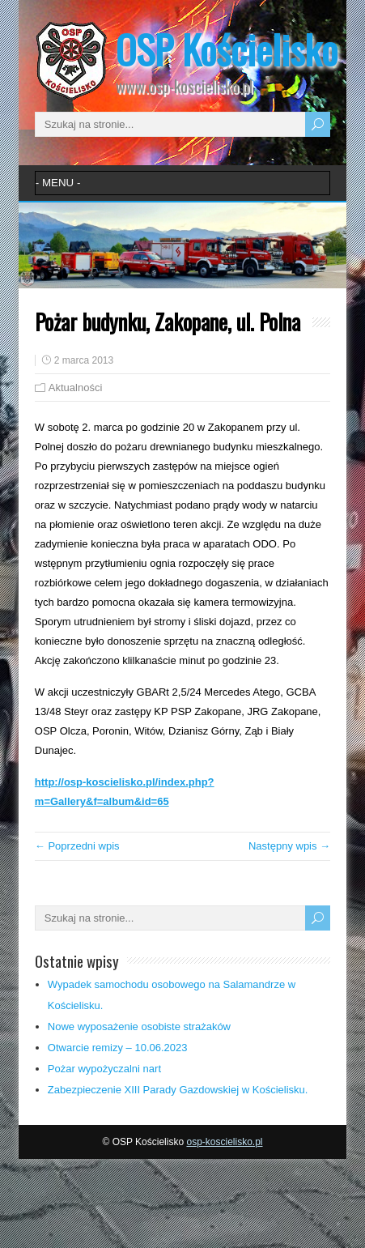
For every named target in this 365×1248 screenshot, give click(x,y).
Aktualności (75, 387)
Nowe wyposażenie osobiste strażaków (139, 1026)
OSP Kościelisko (226, 49)
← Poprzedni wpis (77, 846)
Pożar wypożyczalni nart (104, 1069)
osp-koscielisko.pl (224, 1142)
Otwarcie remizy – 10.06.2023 (118, 1047)
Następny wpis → (289, 846)
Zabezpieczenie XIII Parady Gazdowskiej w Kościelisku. (178, 1090)
